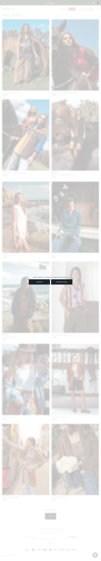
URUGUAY (39, 282)
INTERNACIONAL (61, 282)
